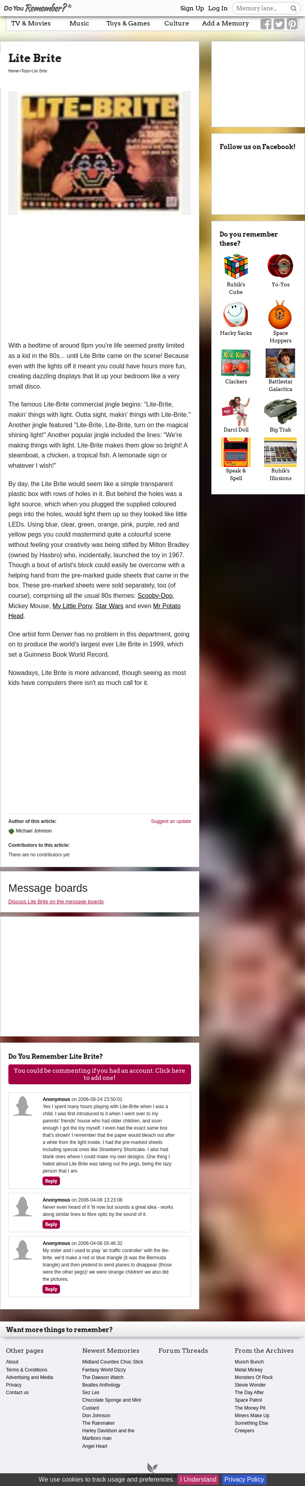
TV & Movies (31, 23)
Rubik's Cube (236, 273)
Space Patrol (248, 1400)
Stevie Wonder (250, 1385)
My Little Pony (72, 606)
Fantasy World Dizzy (104, 1370)
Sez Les (90, 1392)
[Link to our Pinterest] (292, 24)
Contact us (17, 1392)
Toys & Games (128, 23)
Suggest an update (171, 821)
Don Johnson (96, 1415)
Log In (218, 8)
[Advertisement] (99, 280)
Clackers (236, 366)
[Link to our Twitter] (279, 24)
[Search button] (294, 8)
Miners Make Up (252, 1415)
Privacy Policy (244, 1479)
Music (79, 23)
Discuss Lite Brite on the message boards (56, 901)
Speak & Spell (236, 459)
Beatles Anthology (101, 1385)
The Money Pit (250, 1408)
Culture (176, 23)
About (12, 1362)
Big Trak (280, 415)
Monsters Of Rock (254, 1377)
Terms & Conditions (26, 1370)
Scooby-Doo (154, 595)
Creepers (244, 1430)
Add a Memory (225, 23)
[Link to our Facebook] (266, 24)
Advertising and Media (29, 1377)
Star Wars (109, 606)
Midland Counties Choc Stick (112, 1362)
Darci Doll (236, 415)
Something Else (251, 1423)
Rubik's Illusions (280, 459)
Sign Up (192, 8)
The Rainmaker (98, 1423)
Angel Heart (94, 1446)
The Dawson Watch (103, 1377)
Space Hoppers (280, 322)
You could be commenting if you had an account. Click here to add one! (99, 1074)
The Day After (249, 1392)
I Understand (198, 1479)
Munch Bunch (249, 1362)
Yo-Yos (280, 269)
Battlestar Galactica (280, 370)
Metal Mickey (249, 1370)
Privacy (13, 1385)
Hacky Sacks (236, 318)
